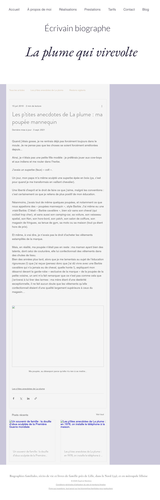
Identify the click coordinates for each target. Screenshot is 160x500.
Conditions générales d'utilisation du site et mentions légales (81, 485)
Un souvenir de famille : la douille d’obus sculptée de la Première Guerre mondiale (30, 453)
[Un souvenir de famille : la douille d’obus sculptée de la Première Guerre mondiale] (32, 433)
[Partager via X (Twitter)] (20, 398)
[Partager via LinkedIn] (28, 398)
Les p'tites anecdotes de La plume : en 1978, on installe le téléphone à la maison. (83, 453)
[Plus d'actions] (102, 106)
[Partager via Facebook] (13, 398)
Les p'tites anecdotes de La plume (47, 90)
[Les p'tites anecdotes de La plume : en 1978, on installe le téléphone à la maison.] (83, 433)
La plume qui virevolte (81, 51)
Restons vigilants (77, 90)
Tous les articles (17, 90)
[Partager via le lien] (35, 398)
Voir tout (100, 414)
